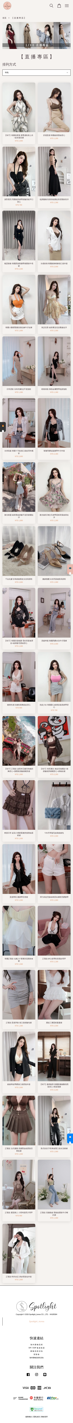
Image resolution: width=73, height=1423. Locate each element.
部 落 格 (36, 1354)
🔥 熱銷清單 (3, 426)
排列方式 (9, 64)
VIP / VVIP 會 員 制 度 (36, 1348)
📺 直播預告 (70, 569)
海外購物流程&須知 (36, 1358)
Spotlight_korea (36, 1321)
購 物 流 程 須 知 (36, 1351)
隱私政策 (36, 1417)
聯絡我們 (44, 1417)
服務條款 (28, 1417)
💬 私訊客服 (70, 1138)
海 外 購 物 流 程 (36, 1345)
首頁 (4, 18)
